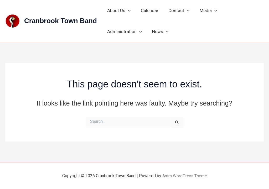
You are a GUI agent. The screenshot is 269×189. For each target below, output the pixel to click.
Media (204, 10)
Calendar (148, 10)
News (115, 31)
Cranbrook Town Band (60, 21)
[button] (127, 10)
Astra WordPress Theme (184, 175)
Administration (239, 10)
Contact (176, 10)
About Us (118, 10)
